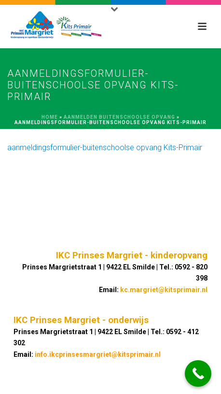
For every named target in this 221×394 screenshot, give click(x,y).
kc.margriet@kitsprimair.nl (163, 290)
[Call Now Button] (198, 373)
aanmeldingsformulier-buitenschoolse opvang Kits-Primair (104, 147)
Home (49, 117)
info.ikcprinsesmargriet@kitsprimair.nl (98, 354)
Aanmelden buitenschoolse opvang (119, 117)
